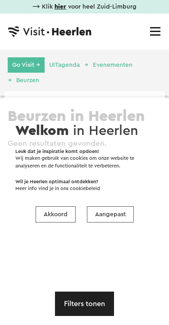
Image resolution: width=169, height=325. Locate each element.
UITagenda (64, 65)
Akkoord (56, 214)
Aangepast (110, 214)
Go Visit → (26, 65)
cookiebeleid (85, 188)
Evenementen (112, 65)
